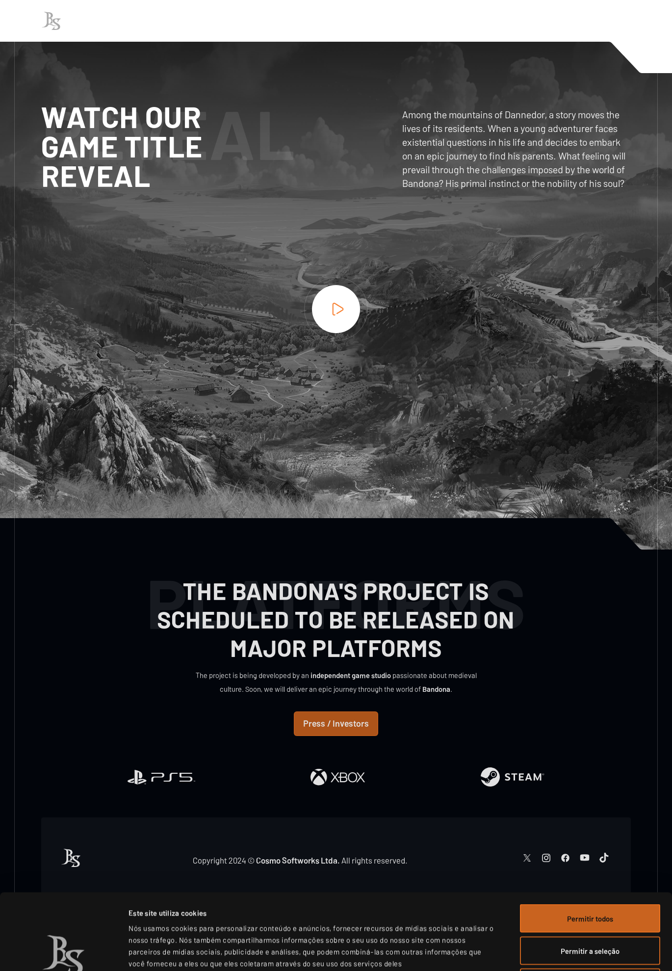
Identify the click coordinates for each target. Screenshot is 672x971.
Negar (590, 906)
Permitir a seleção (590, 874)
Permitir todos (590, 842)
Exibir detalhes (524, 951)
